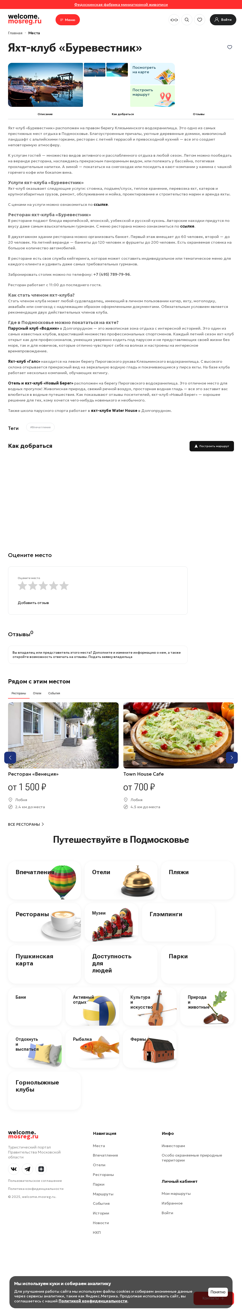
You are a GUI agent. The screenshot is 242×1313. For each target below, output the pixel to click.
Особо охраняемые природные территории (192, 1157)
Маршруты (103, 1194)
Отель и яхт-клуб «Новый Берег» (40, 383)
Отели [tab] (37, 693)
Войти (167, 1212)
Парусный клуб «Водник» (33, 328)
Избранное (172, 1203)
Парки (178, 956)
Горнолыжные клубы (37, 1086)
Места (34, 32)
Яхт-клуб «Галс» (24, 361)
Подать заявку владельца (110, 657)
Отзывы (198, 114)
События (101, 1203)
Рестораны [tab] (19, 693)
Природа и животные (199, 1002)
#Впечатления (40, 427)
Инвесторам (173, 1145)
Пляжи (179, 872)
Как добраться (123, 114)
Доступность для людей (111, 963)
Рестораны (32, 914)
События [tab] (54, 693)
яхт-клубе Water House (114, 410)
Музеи (99, 913)
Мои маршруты (176, 1193)
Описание (45, 114)
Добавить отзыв (33, 602)
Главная (15, 32)
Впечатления (35, 872)
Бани (21, 997)
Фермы (138, 1039)
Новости (101, 1222)
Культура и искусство (141, 1002)
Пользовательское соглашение (35, 1181)
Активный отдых (83, 1000)
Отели (101, 872)
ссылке (101, 204)
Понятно (218, 1292)
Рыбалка (82, 1039)
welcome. (23, 1135)
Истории (101, 1213)
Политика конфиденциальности (36, 1189)
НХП (97, 1232)
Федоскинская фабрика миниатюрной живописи (121, 4)
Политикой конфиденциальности (93, 1301)
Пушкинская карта (34, 960)
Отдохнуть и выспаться (27, 1044)
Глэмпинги (166, 914)
